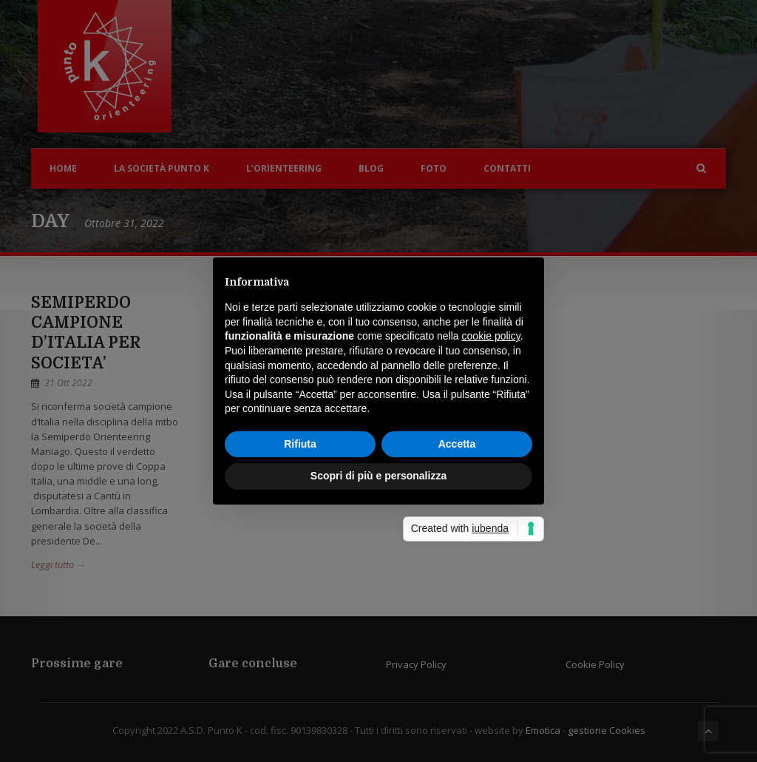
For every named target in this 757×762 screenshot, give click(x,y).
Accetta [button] (457, 444)
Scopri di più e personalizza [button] (378, 476)
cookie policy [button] (491, 336)
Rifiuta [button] (300, 444)
